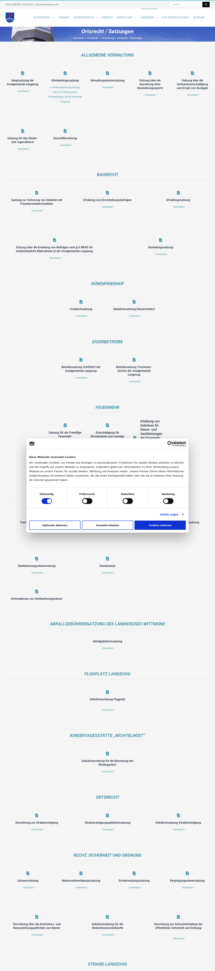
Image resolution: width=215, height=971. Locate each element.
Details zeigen (169, 514)
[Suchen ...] (186, 4)
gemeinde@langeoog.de (47, 4)
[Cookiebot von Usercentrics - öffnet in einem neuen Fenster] (170, 443)
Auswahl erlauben (107, 525)
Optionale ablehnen (54, 525)
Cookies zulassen (160, 525)
